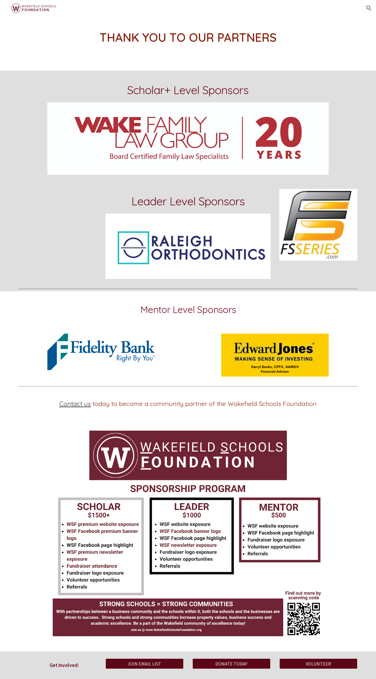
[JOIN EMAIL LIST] (144, 664)
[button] (369, 8)
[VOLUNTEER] (318, 664)
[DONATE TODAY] (231, 664)
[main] (188, 37)
